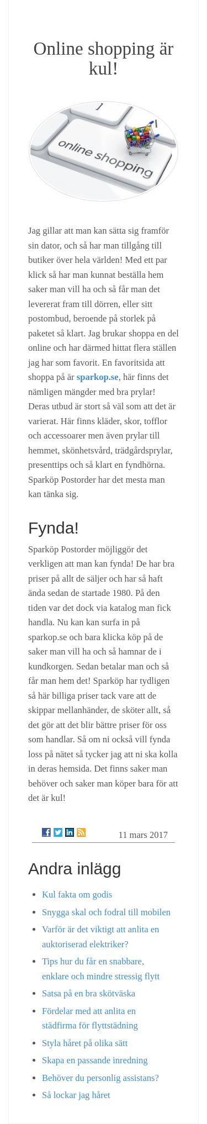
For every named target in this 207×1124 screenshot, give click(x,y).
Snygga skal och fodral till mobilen (106, 912)
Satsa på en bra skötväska (88, 993)
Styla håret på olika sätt (85, 1043)
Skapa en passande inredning (95, 1060)
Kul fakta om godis (77, 894)
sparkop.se (98, 377)
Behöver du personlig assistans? (100, 1078)
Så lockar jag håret (76, 1095)
